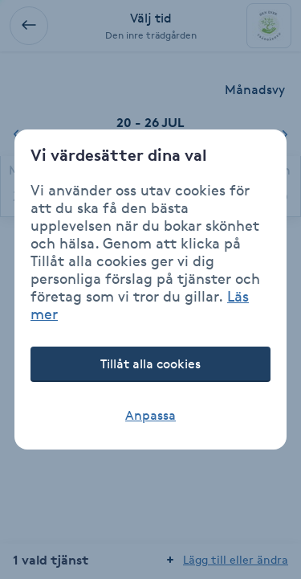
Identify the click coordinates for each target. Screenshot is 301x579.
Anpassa (150, 415)
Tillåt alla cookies (150, 364)
